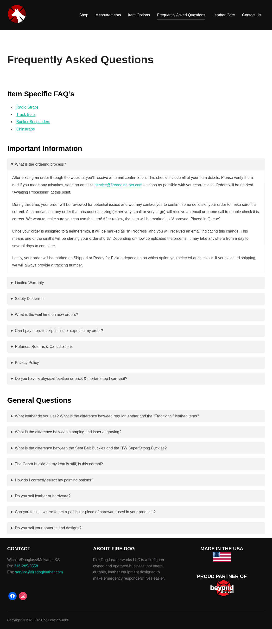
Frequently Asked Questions (181, 15)
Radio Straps (27, 107)
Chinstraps (25, 129)
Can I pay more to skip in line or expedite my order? (59, 331)
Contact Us (251, 15)
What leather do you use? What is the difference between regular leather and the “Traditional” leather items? (107, 416)
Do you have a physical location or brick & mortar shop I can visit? (71, 378)
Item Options (139, 15)
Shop (83, 15)
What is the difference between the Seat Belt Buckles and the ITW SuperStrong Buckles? (91, 448)
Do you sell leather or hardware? (42, 496)
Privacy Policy (27, 363)
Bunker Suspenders (33, 122)
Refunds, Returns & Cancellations (44, 346)
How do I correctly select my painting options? (54, 480)
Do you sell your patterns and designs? (48, 528)
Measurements (108, 15)
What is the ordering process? (40, 164)
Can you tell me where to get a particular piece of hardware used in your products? (85, 512)
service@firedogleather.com (118, 185)
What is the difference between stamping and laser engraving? (68, 432)
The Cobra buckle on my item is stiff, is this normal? (59, 464)
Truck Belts (25, 114)
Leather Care (223, 15)
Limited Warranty (29, 283)
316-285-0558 (26, 566)
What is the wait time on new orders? (46, 314)
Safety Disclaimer (30, 299)
